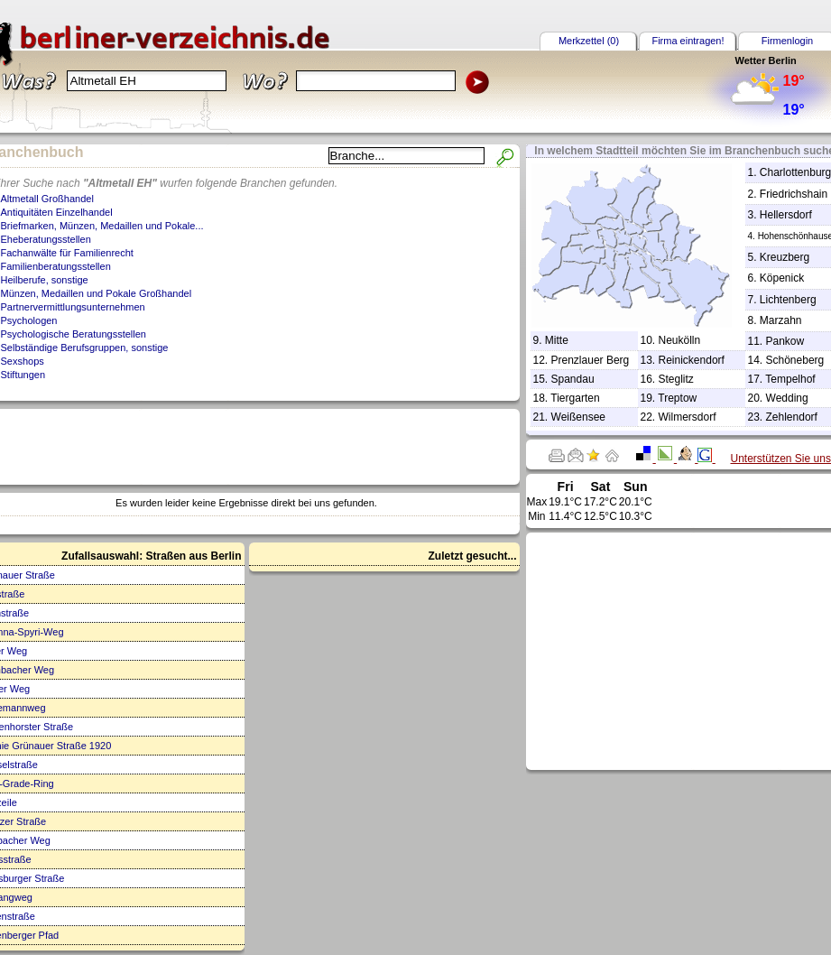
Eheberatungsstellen (46, 239)
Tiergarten (574, 398)
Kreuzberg (784, 257)
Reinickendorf (692, 360)
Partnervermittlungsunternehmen (73, 306)
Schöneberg (795, 360)
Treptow (677, 398)
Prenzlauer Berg (590, 360)
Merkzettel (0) (589, 40)
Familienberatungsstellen (56, 266)
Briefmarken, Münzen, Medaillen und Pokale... (102, 225)
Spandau (573, 379)
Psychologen (29, 320)
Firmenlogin (787, 40)
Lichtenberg (788, 299)
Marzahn (781, 320)
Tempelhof (790, 379)
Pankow (785, 341)
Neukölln (680, 340)
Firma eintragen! (687, 40)
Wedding (787, 398)
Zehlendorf (791, 417)
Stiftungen (23, 374)
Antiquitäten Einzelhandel (57, 212)
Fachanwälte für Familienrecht (67, 252)
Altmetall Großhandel (47, 198)
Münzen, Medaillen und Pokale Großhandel (96, 293)
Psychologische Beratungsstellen (73, 334)
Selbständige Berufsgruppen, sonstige (85, 347)
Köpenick (782, 278)
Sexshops (22, 361)
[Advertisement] (691, 650)
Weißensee (578, 417)
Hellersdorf (786, 215)
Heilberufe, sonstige (44, 279)
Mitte (556, 340)
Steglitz (676, 379)
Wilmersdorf (687, 417)
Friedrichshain (793, 194)
